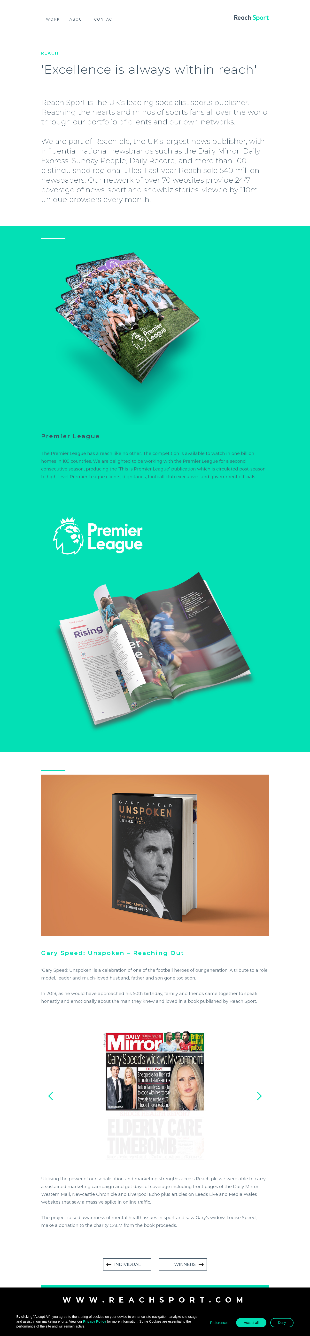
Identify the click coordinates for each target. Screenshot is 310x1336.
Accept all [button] (251, 1323)
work (53, 19)
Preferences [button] (219, 1323)
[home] (251, 18)
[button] (51, 1096)
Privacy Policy (94, 1321)
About (77, 19)
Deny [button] (282, 1323)
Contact (104, 19)
